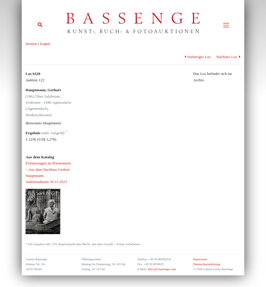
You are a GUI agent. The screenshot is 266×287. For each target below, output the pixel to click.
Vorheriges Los (197, 57)
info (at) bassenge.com (161, 269)
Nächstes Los (228, 57)
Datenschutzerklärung (207, 264)
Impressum (200, 259)
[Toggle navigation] (226, 25)
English (45, 44)
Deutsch (31, 44)
